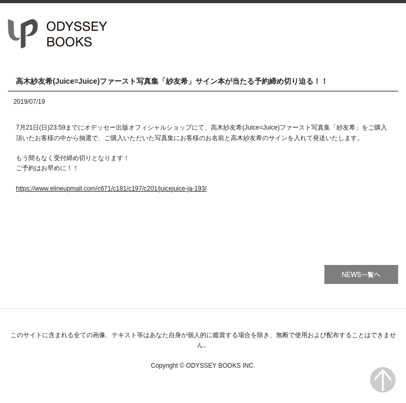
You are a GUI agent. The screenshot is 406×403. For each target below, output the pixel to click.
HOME (233, 33)
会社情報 (369, 33)
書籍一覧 (301, 33)
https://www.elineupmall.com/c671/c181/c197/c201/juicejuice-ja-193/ (111, 188)
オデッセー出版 (58, 34)
